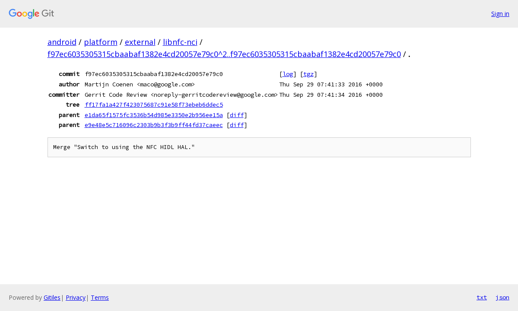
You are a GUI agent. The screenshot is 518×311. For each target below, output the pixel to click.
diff (237, 115)
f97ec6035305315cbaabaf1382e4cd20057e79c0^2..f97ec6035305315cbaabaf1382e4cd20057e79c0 (224, 54)
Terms (100, 297)
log (288, 74)
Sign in (500, 14)
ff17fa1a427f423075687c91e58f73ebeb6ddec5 (154, 104)
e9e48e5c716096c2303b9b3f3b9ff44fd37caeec (154, 125)
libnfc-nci (180, 42)
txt (482, 297)
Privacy (76, 297)
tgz (308, 74)
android (62, 42)
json (502, 297)
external (140, 42)
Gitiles (52, 297)
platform (101, 42)
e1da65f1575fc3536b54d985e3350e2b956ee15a (154, 115)
